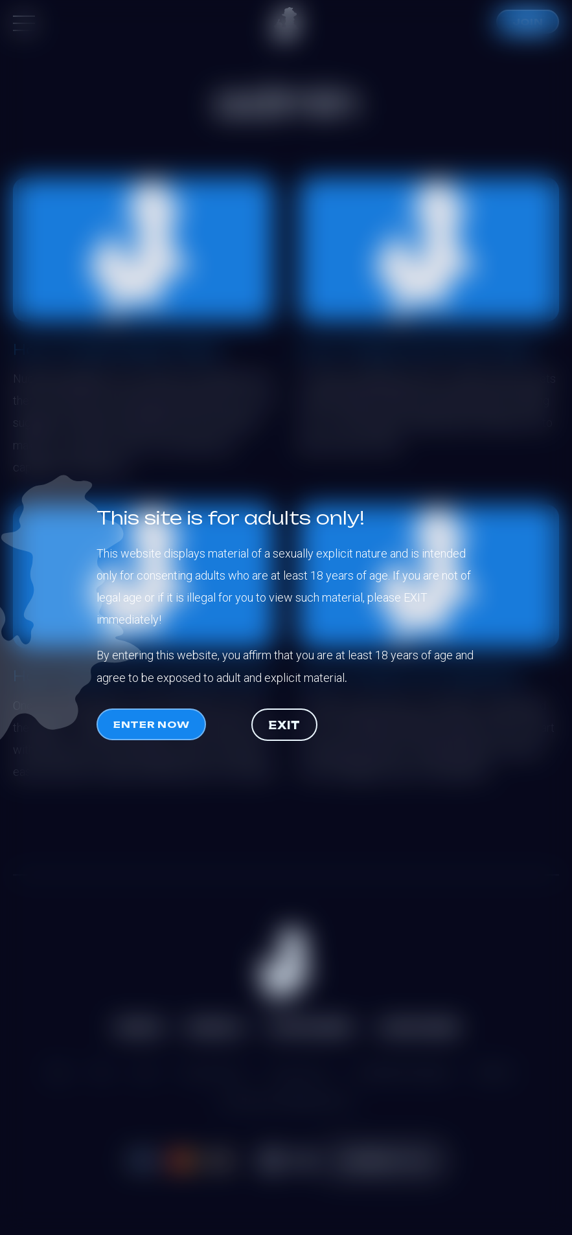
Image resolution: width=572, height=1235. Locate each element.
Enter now (151, 724)
